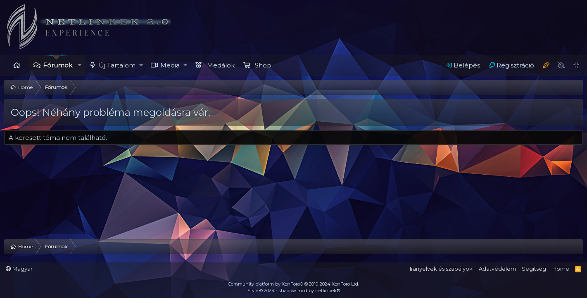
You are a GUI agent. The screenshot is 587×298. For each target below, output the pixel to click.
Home (16, 65)
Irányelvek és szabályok (441, 268)
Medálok (221, 65)
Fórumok (57, 65)
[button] (79, 65)
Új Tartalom (117, 65)
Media (170, 65)
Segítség (534, 268)
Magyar (19, 268)
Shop (263, 65)
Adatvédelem (497, 268)
